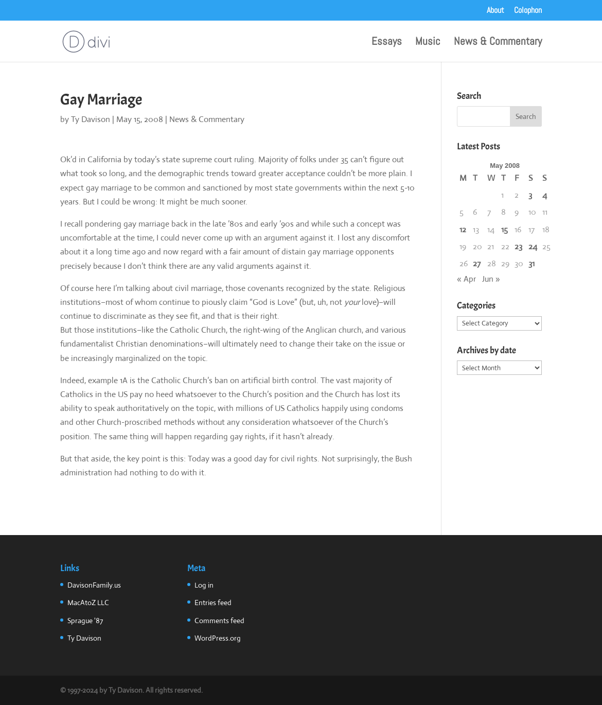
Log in (204, 585)
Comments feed (219, 620)
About (495, 10)
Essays (386, 43)
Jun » (491, 278)
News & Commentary (498, 43)
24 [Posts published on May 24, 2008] (532, 246)
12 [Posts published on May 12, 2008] (462, 229)
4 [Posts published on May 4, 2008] (544, 195)
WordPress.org (217, 638)
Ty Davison (90, 119)
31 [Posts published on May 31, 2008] (531, 263)
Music (427, 43)
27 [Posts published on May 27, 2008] (477, 263)
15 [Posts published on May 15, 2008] (504, 229)
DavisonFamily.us (94, 585)
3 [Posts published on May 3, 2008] (530, 195)
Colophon (528, 10)
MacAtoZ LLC (88, 602)
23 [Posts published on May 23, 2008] (518, 246)
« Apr (466, 278)
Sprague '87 (85, 620)
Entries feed (213, 602)
